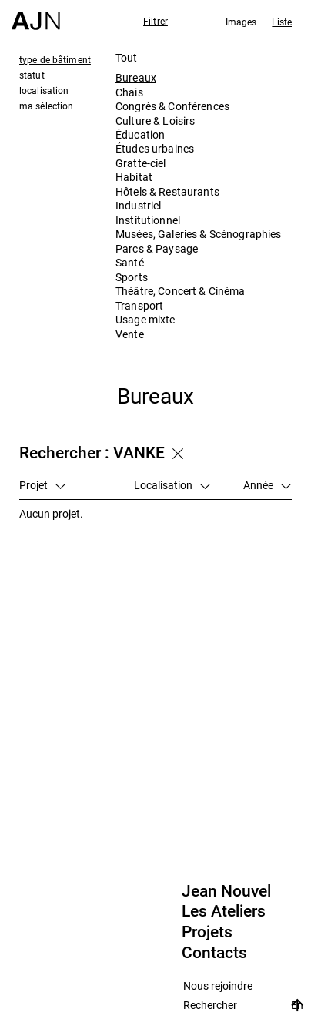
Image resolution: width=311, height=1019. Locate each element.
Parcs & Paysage (156, 248)
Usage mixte (145, 319)
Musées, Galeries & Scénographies (198, 233)
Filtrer (155, 21)
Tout (126, 57)
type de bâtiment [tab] (55, 59)
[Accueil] (36, 15)
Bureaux (135, 77)
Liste (282, 21)
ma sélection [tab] (46, 105)
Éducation (140, 134)
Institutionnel (147, 220)
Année (267, 485)
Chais (129, 92)
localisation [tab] (44, 90)
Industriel (138, 205)
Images (241, 21)
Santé (129, 262)
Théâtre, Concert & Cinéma (180, 290)
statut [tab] (32, 75)
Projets (207, 932)
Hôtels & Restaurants (167, 191)
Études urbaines (154, 148)
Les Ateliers (224, 911)
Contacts (214, 953)
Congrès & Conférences (172, 106)
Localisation (172, 485)
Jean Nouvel (226, 891)
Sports (131, 277)
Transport (139, 305)
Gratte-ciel (140, 163)
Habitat (133, 176)
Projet (42, 485)
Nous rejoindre (217, 986)
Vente (129, 334)
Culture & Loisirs (155, 120)
